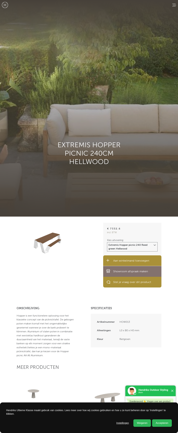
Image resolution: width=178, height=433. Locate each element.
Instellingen (122, 423)
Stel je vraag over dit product (128, 282)
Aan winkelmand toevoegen (127, 260)
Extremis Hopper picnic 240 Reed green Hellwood (127, 246)
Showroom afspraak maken (127, 271)
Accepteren (162, 423)
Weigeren (142, 423)
